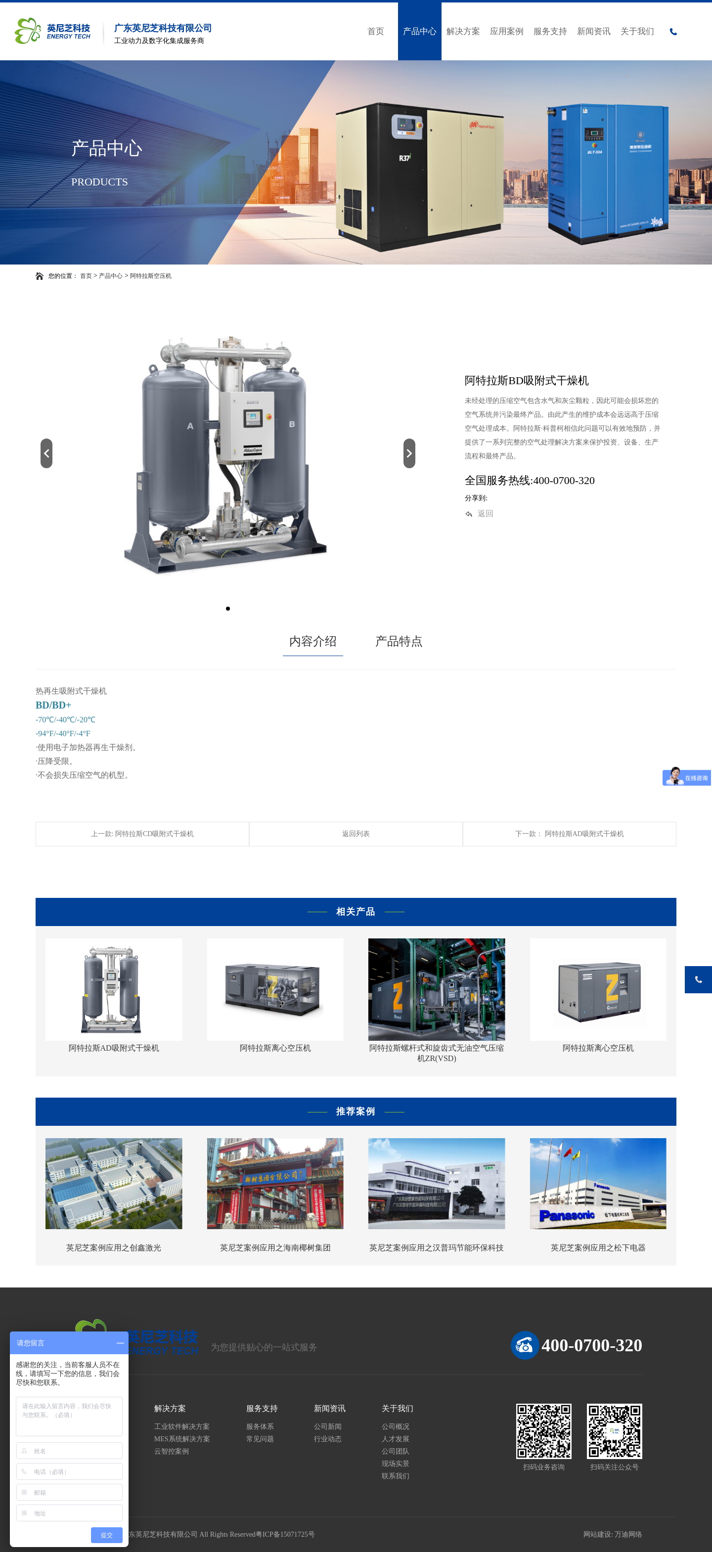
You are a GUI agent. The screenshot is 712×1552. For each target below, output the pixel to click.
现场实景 (395, 1463)
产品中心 (420, 31)
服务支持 (550, 31)
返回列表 (356, 834)
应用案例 (507, 31)
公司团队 (395, 1451)
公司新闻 (328, 1426)
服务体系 (260, 1426)
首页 (375, 31)
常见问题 (260, 1439)
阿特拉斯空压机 (151, 275)
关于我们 (637, 31)
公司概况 (395, 1426)
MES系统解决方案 (182, 1439)
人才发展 (395, 1439)
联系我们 (395, 1476)
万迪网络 (628, 1534)
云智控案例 (171, 1451)
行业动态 (328, 1439)
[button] (46, 453)
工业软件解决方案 (182, 1426)
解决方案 (463, 31)
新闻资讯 (594, 31)
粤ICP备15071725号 (285, 1534)
